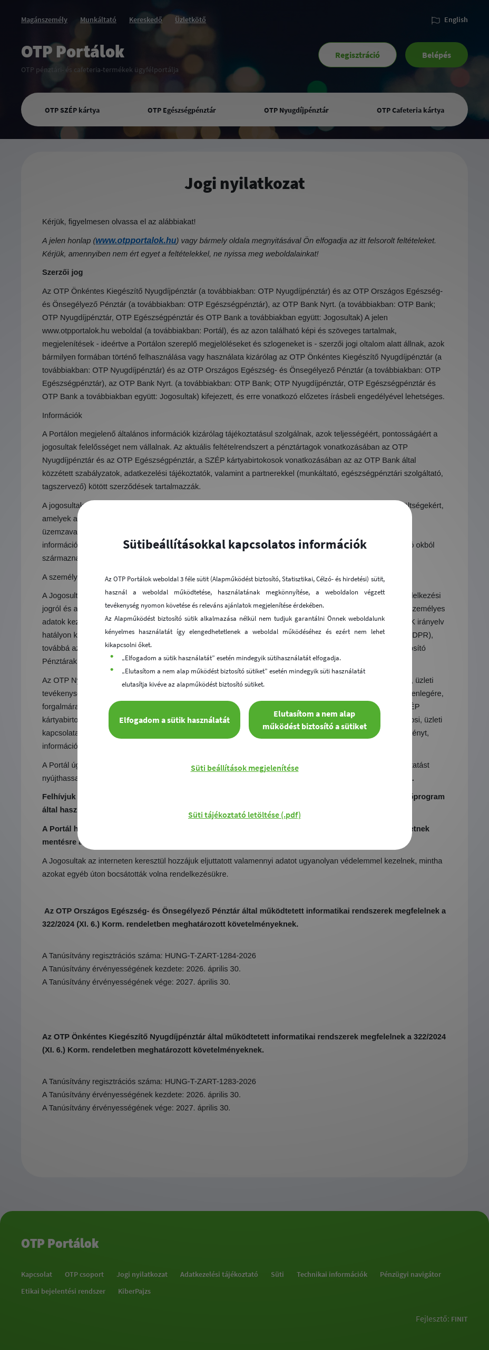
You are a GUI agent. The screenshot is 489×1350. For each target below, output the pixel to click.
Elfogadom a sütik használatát (174, 719)
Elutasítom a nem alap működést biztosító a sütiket (314, 719)
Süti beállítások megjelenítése (245, 767)
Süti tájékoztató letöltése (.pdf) (244, 814)
